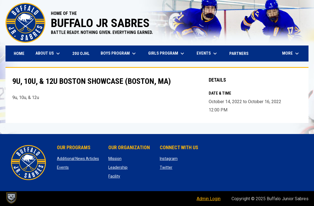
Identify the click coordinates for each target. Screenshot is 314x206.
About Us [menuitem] (48, 53)
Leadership (118, 167)
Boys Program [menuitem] (119, 53)
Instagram (169, 158)
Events (63, 167)
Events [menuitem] (207, 53)
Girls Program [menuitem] (167, 53)
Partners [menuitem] (239, 53)
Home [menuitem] (19, 53)
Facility (114, 176)
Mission (115, 158)
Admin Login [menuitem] (209, 198)
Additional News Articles (78, 158)
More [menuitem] (291, 53)
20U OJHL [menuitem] (83, 53)
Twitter (166, 167)
